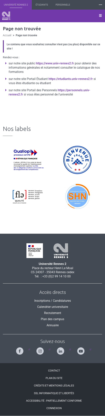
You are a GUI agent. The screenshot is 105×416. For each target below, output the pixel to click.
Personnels (63, 4)
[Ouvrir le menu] (100, 16)
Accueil (7, 35)
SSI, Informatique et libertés (54, 393)
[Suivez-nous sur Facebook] (20, 349)
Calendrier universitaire (52, 307)
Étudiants (42, 4)
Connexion (54, 408)
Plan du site (54, 378)
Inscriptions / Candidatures (52, 301)
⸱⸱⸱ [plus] (100, 4)
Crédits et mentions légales (54, 385)
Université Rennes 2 (16, 4)
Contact (54, 370)
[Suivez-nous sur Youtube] (81, 349)
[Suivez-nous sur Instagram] (41, 349)
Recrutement (52, 313)
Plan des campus (52, 319)
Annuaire (53, 325)
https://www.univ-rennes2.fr (55, 63)
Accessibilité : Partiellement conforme (54, 400)
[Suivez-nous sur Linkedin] (61, 349)
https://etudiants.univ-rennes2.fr (70, 79)
